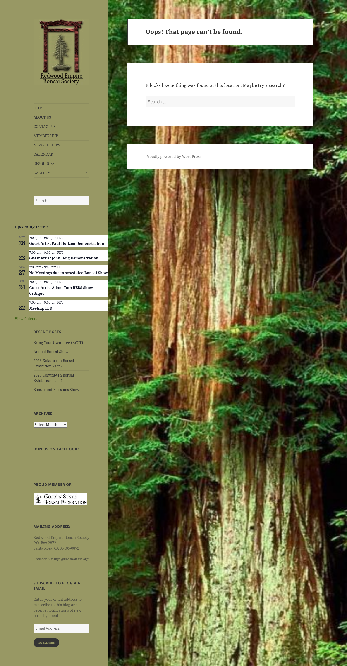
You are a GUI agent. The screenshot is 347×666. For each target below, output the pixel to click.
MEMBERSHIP (46, 135)
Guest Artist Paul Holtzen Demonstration (66, 243)
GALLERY (42, 172)
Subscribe (46, 643)
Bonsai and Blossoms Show (56, 389)
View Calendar (27, 318)
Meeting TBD (40, 308)
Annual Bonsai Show (51, 351)
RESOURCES (44, 163)
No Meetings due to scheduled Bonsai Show (68, 272)
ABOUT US (42, 117)
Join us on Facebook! (56, 449)
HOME (39, 108)
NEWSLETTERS (47, 145)
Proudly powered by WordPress (173, 156)
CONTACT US (45, 126)
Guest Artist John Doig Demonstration (63, 258)
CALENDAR (43, 154)
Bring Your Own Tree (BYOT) (58, 342)
